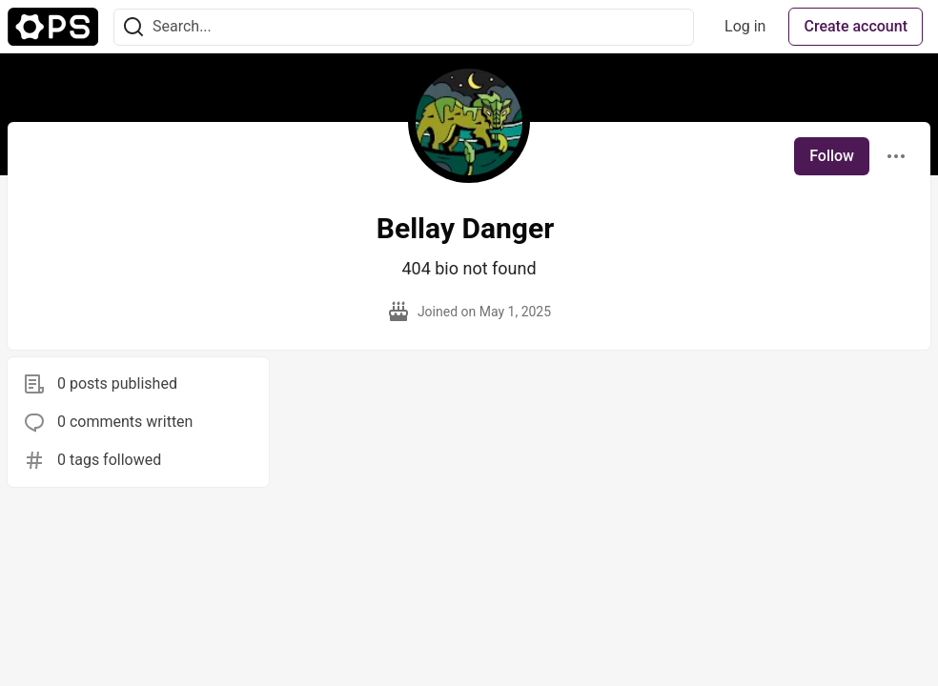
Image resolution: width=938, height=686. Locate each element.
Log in (744, 26)
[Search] (133, 27)
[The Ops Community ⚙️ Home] (53, 27)
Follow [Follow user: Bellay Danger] (831, 156)
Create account (855, 26)
